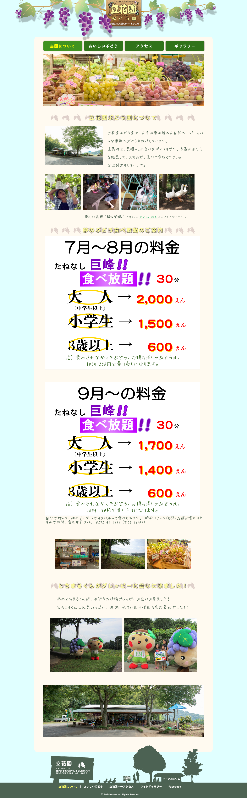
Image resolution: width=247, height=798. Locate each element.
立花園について (67, 786)
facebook (174, 786)
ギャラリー (184, 46)
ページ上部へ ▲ (171, 778)
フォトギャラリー (151, 786)
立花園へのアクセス (121, 786)
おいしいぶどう (103, 46)
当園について (62, 46)
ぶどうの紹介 (148, 217)
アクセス (144, 46)
